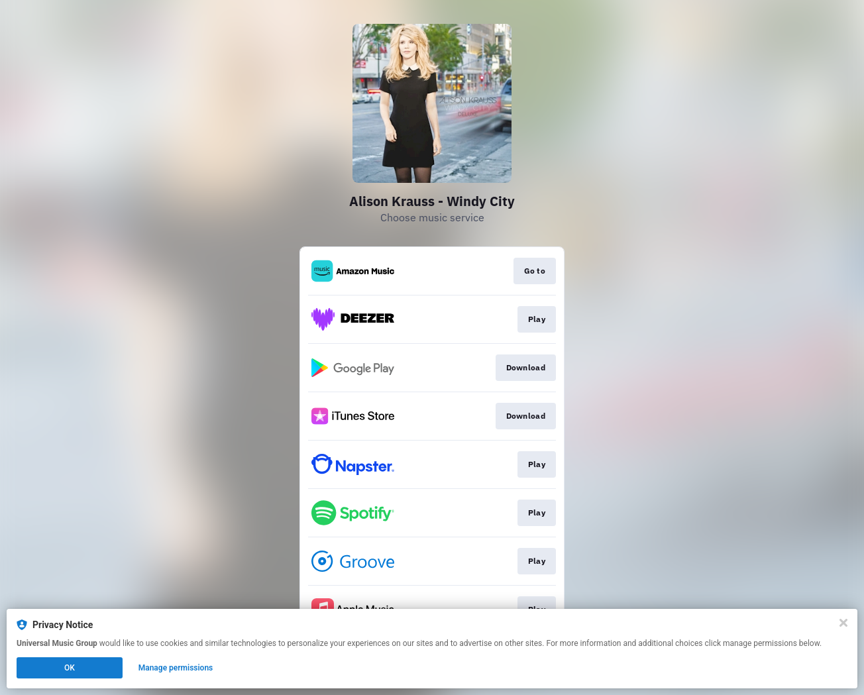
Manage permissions (175, 667)
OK (69, 667)
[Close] (843, 622)
